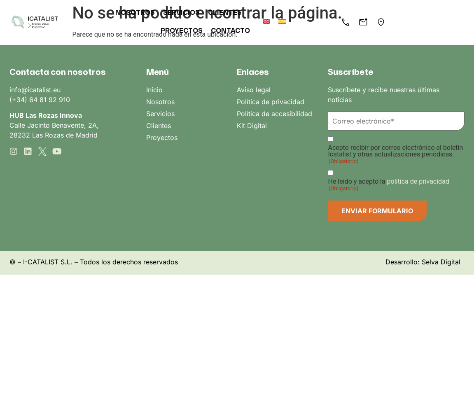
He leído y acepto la (388, 184)
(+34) (19, 100)
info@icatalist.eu (35, 90)
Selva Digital (441, 262)
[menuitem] (281, 21)
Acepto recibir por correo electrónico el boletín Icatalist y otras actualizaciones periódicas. (395, 154)
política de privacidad (418, 181)
